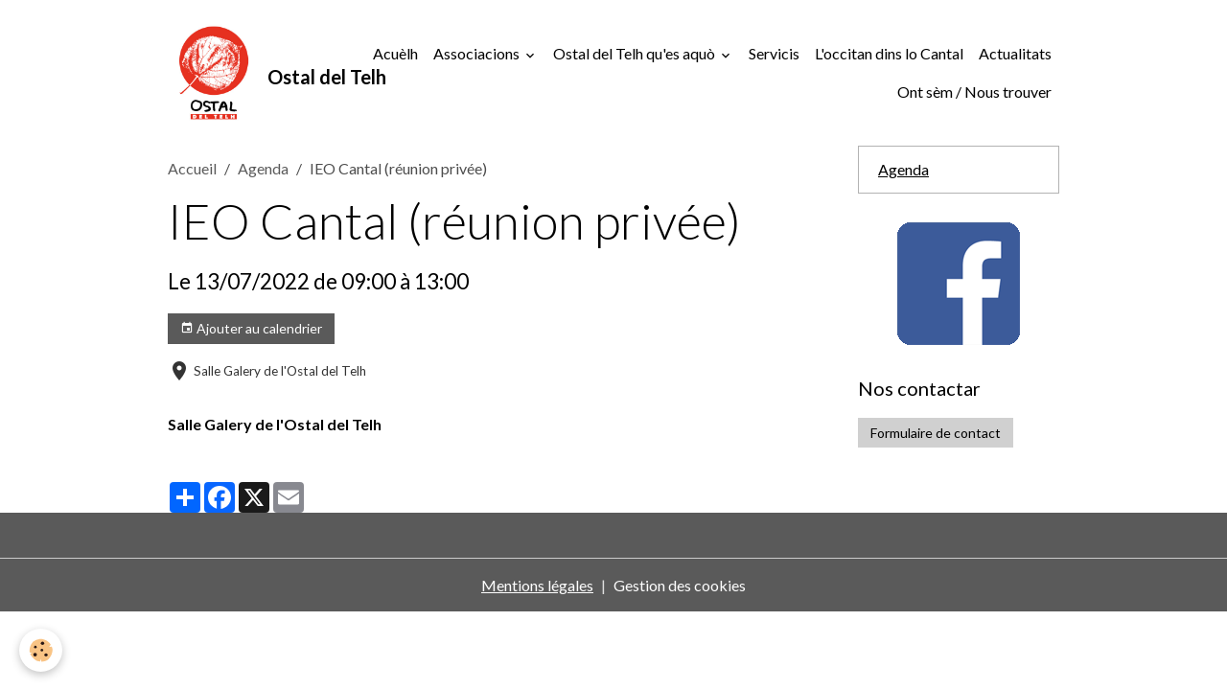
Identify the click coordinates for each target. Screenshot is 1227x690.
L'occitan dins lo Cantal (889, 53)
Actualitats (1015, 53)
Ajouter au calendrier (251, 328)
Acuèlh (395, 53)
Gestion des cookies (680, 585)
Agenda (263, 168)
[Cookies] (40, 650)
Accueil (192, 168)
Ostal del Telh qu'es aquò (635, 53)
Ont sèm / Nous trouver (974, 91)
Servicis (774, 53)
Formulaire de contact (935, 433)
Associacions (477, 53)
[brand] (256, 72)
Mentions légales (537, 585)
